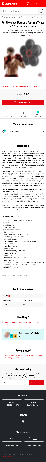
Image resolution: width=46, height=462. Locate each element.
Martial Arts (16, 17)
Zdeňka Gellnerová (34, 403)
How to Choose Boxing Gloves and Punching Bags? (21, 323)
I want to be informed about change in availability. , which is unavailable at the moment (20, 376)
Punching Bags (28, 17)
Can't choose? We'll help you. (29, 335)
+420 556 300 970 (12, 403)
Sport (8, 17)
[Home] (2, 17)
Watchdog (36, 382)
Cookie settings (7, 456)
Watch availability (23, 102)
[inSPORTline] (9, 4)
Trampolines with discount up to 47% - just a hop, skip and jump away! (23, 356)
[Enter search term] (20, 11)
